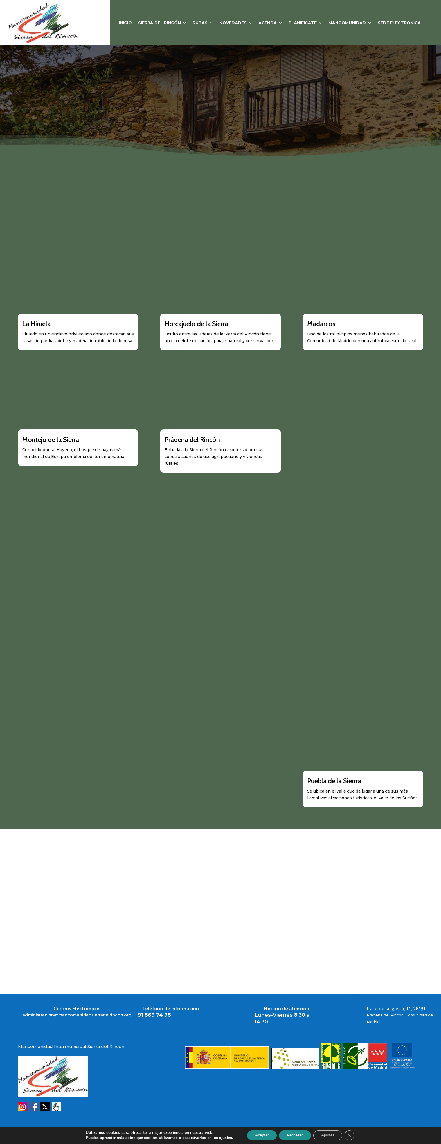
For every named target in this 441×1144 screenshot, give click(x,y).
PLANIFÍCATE (303, 23)
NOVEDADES (233, 23)
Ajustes (329, 1135)
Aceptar (260, 1135)
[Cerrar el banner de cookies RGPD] (351, 1135)
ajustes (223, 1137)
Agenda (267, 23)
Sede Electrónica (399, 23)
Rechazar (294, 1135)
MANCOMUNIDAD (347, 23)
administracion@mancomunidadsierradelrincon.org (76, 1015)
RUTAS (200, 23)
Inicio (125, 23)
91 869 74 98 (154, 1015)
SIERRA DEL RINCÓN (159, 23)
